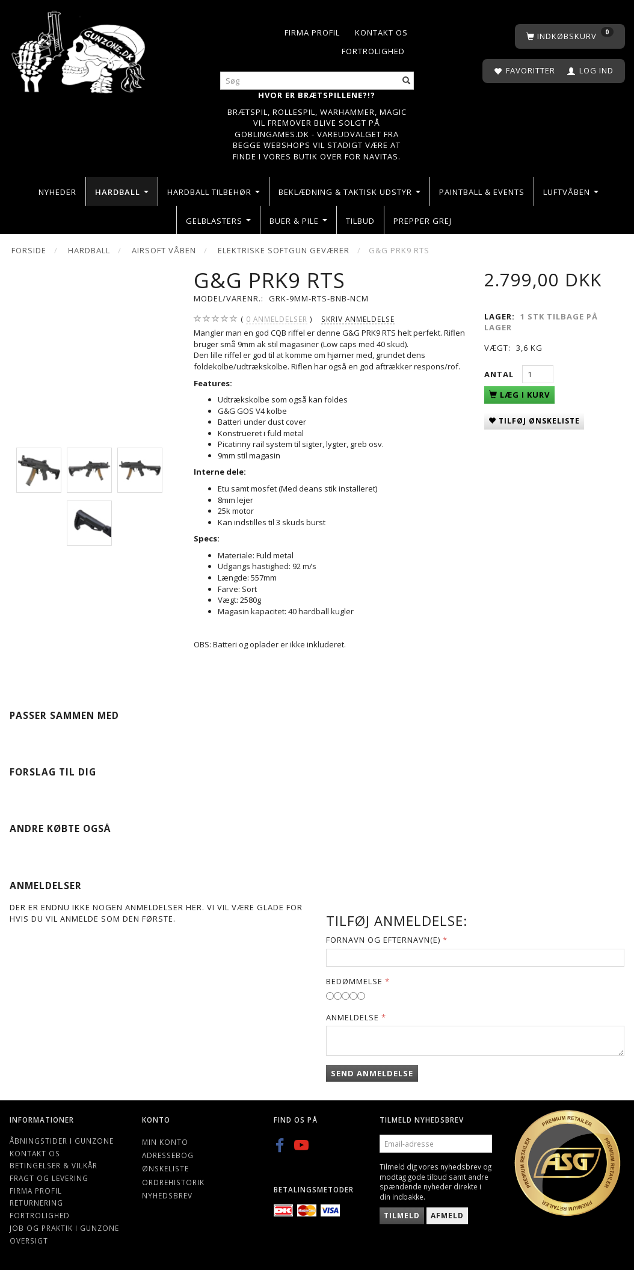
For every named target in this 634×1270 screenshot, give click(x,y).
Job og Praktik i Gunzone (64, 1228)
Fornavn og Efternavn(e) (383, 939)
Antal (500, 374)
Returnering (36, 1202)
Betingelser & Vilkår (53, 1165)
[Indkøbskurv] (570, 36)
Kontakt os (381, 32)
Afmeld (447, 1215)
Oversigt (29, 1240)
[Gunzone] (79, 49)
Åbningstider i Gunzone (62, 1140)
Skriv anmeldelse (358, 319)
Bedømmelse (354, 981)
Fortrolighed (373, 51)
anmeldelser (276, 319)
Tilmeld (402, 1215)
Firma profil (312, 32)
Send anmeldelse (372, 1073)
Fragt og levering (49, 1178)
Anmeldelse (352, 1017)
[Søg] (406, 81)
